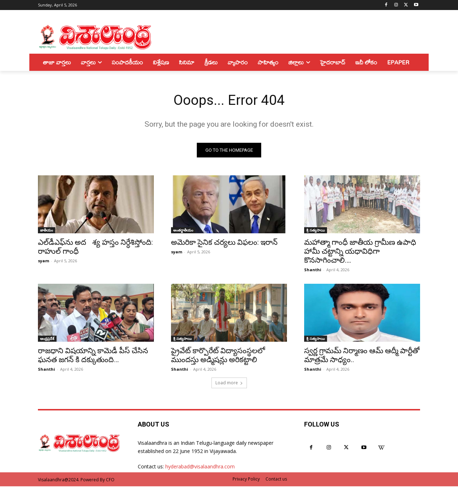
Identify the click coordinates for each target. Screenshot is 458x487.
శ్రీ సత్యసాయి (315, 230)
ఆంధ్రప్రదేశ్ (47, 339)
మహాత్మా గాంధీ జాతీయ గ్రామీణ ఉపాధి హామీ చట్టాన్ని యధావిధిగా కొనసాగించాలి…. (360, 252)
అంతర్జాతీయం (183, 230)
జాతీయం (46, 230)
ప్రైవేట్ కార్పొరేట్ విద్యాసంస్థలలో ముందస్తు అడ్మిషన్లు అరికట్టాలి (218, 356)
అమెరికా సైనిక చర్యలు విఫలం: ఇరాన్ (224, 243)
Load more (229, 383)
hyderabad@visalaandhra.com (200, 467)
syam (43, 261)
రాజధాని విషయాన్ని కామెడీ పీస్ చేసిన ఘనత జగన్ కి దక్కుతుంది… (93, 356)
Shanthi (312, 270)
